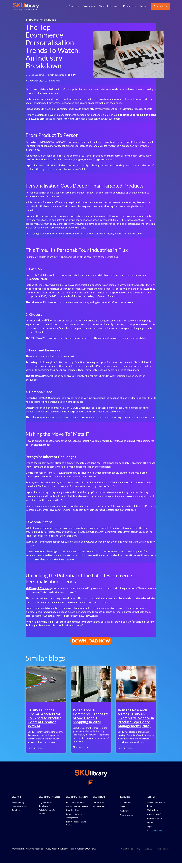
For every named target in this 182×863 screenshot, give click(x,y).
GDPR (145, 505)
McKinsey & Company (53, 141)
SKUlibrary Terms (66, 849)
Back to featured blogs (41, 19)
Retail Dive (45, 320)
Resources (128, 6)
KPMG (122, 219)
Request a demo (154, 818)
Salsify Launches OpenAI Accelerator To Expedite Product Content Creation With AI (44, 718)
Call (155, 830)
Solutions (88, 6)
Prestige (45, 397)
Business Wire (85, 472)
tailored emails (143, 598)
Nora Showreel (126, 815)
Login (143, 6)
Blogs (122, 806)
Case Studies (126, 802)
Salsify (72, 74)
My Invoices (152, 810)
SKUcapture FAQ (100, 806)
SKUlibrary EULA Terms (85, 849)
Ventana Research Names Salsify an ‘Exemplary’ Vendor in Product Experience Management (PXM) (136, 718)
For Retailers (98, 802)
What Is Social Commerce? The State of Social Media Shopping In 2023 (91, 716)
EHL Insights (47, 362)
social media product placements (112, 598)
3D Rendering (18, 802)
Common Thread (38, 278)
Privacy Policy (51, 849)
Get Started (71, 6)
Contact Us (160, 6)
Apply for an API (154, 814)
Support (150, 822)
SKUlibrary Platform (75, 802)
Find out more (35, 748)
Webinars (124, 811)
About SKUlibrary (108, 6)
